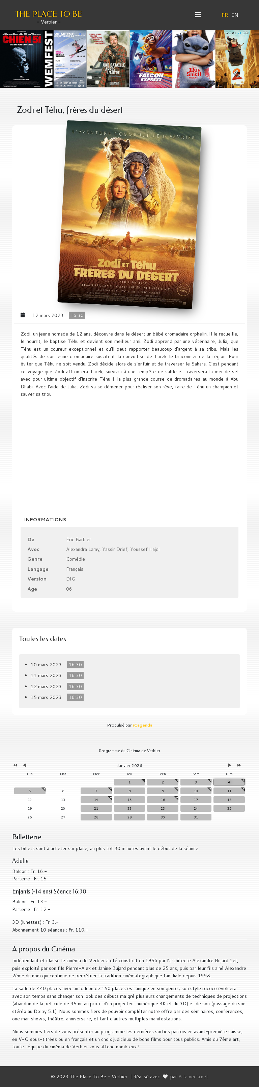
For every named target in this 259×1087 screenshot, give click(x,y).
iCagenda (142, 725)
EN (234, 15)
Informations (45, 519)
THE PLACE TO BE (48, 14)
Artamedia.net (193, 1076)
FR (225, 15)
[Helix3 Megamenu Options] (200, 15)
